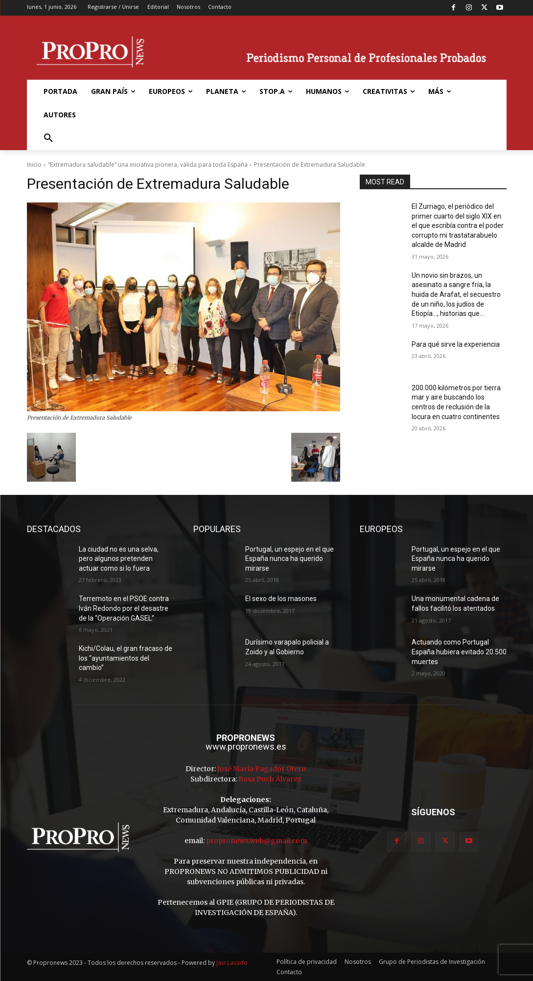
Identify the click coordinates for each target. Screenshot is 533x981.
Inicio (34, 164)
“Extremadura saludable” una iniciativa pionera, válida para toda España (148, 164)
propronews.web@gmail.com (256, 840)
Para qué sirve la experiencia (456, 344)
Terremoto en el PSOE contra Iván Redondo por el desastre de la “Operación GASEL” (124, 608)
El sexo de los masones (281, 598)
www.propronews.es (246, 746)
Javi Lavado (232, 963)
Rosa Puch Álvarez (269, 779)
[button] (48, 138)
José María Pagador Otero (261, 768)
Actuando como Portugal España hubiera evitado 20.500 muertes (459, 651)
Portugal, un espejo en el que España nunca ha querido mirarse (289, 558)
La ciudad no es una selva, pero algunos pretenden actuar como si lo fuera (119, 558)
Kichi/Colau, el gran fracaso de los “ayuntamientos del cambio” (125, 658)
